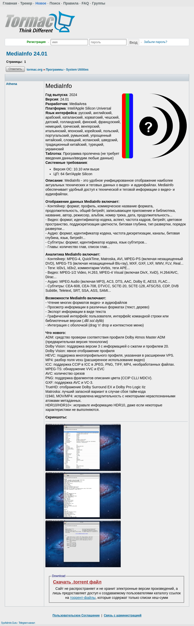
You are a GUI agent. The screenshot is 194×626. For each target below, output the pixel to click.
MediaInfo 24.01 (26, 54)
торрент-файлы (83, 598)
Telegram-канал (27, 622)
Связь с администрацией (123, 615)
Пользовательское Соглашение (76, 615)
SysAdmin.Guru (9, 622)
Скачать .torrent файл (77, 582)
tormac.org (34, 69)
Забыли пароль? (155, 42)
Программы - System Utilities (67, 69)
